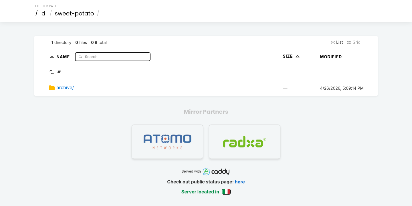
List (336, 42)
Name (63, 56)
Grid (353, 42)
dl (44, 13)
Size (292, 56)
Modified (331, 56)
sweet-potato (74, 13)
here (240, 182)
